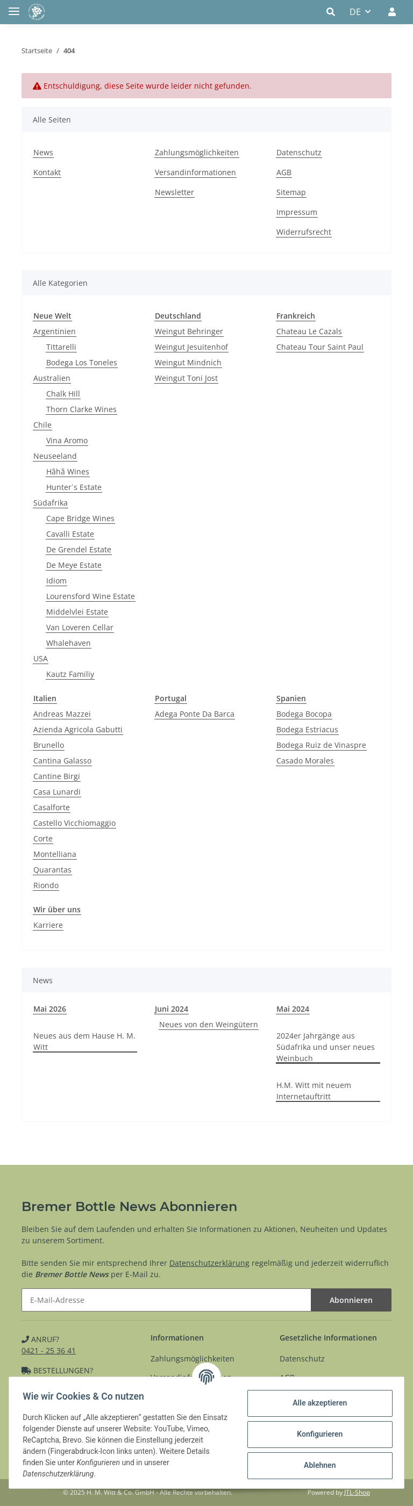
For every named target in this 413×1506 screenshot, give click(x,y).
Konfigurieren (316, 1434)
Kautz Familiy (70, 674)
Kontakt (47, 172)
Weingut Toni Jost (186, 378)
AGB (283, 172)
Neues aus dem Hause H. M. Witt (84, 1041)
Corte (43, 838)
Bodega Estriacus (307, 729)
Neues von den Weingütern (208, 1024)
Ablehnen (316, 1465)
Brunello (48, 745)
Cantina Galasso (62, 760)
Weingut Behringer (189, 331)
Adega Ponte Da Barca (194, 714)
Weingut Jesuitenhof (191, 347)
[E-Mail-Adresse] (166, 1300)
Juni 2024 (171, 1009)
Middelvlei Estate (77, 612)
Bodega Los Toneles (81, 362)
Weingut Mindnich (188, 362)
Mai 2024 (292, 1009)
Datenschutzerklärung (209, 1263)
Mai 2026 (49, 1009)
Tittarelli (61, 347)
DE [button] (355, 12)
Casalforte (51, 807)
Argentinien (54, 331)
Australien (51, 378)
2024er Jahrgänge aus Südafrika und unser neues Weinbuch (325, 1047)
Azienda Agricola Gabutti (78, 729)
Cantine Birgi (56, 776)
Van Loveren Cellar (79, 627)
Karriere (48, 925)
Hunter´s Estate (74, 487)
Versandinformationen (195, 172)
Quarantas (52, 869)
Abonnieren (351, 1300)
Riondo (46, 885)
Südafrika (50, 503)
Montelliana (54, 854)
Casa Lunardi (57, 792)
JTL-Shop (357, 1492)
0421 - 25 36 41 (49, 1350)
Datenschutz (299, 152)
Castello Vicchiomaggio (74, 823)
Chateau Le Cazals (309, 331)
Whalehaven (68, 643)
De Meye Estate (74, 565)
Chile (42, 425)
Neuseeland (55, 456)
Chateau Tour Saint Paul (320, 347)
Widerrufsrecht (303, 232)
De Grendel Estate (78, 549)
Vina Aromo (67, 440)
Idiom (56, 580)
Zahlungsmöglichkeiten (197, 152)
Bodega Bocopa (304, 714)
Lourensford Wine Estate (90, 596)
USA (40, 658)
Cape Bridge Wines (80, 518)
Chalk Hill (63, 393)
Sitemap (291, 192)
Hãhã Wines (67, 471)
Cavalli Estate (70, 534)
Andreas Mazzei (62, 714)
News (43, 152)
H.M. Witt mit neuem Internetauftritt (313, 1090)
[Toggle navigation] (14, 6)
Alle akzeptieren (316, 1403)
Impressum (296, 212)
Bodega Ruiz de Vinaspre (321, 745)
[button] (333, 12)
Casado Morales (305, 760)
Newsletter (174, 192)
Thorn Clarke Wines (81, 409)
